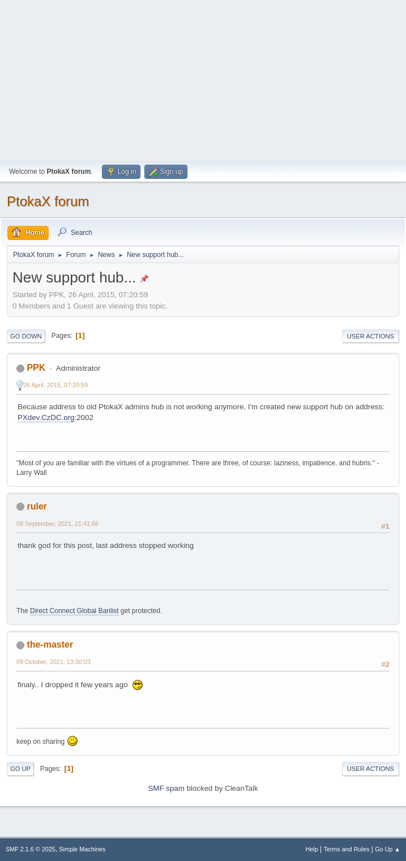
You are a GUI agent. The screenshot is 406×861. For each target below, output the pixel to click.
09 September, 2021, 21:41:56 (57, 523)
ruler (37, 506)
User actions (370, 336)
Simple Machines (82, 849)
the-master (50, 644)
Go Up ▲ (387, 849)
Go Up (20, 768)
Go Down (26, 336)
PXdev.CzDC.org (46, 417)
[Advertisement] (203, 79)
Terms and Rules (347, 849)
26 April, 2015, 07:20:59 (55, 385)
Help (312, 849)
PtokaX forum (48, 201)
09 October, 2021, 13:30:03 (53, 661)
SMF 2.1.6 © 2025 (30, 849)
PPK (36, 367)
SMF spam (166, 788)
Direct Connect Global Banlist (74, 611)
